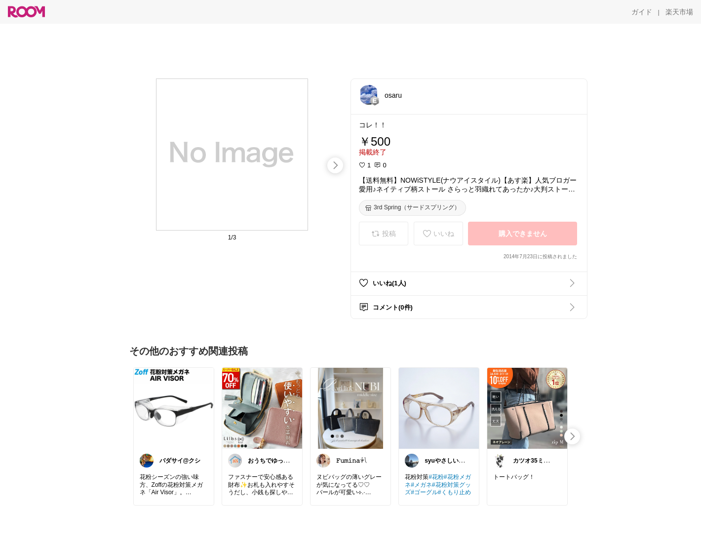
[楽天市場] (679, 11)
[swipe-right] (335, 165)
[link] (174, 408)
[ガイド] (641, 11)
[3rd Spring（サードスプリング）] (412, 208)
